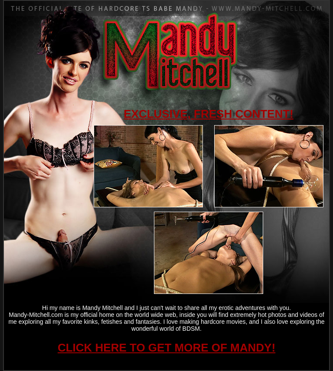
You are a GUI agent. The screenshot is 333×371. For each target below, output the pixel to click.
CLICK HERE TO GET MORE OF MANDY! (166, 347)
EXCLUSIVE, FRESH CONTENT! (208, 113)
